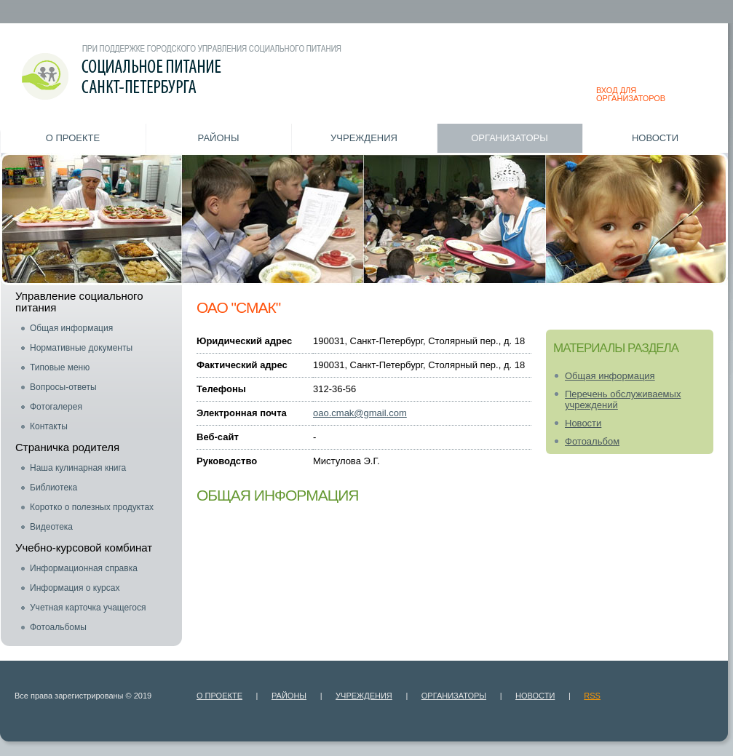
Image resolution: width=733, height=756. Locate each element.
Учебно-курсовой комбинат (83, 547)
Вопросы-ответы (63, 387)
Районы (218, 137)
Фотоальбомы (58, 627)
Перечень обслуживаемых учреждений (623, 399)
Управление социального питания (79, 302)
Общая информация (71, 328)
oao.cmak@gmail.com (360, 412)
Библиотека (53, 487)
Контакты (49, 426)
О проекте (73, 137)
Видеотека (51, 527)
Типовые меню (60, 367)
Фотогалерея (56, 407)
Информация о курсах (74, 588)
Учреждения (363, 137)
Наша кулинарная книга (78, 468)
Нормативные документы (81, 348)
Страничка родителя (67, 447)
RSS (592, 695)
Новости (655, 137)
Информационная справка (84, 568)
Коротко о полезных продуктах (92, 507)
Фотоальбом (592, 441)
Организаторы (509, 137)
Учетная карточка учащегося (88, 607)
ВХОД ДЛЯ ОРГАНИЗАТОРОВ (630, 94)
